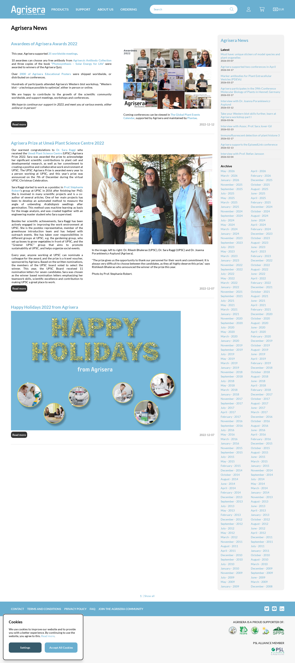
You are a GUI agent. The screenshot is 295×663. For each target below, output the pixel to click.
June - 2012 (258, 528)
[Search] (194, 9)
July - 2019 (227, 354)
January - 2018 (230, 394)
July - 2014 (257, 479)
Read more (19, 124)
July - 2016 (227, 430)
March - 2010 (259, 564)
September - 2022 (232, 269)
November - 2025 (231, 184)
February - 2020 (261, 336)
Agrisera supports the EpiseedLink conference (249, 144)
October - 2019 (260, 345)
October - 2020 (260, 318)
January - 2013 (260, 514)
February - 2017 (231, 416)
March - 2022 (229, 282)
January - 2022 (230, 287)
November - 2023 (231, 238)
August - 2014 (229, 479)
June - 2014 (228, 483)
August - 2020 (259, 323)
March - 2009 (259, 581)
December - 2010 (231, 555)
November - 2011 (231, 541)
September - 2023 (232, 242)
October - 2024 (260, 211)
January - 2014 (260, 492)
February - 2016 (261, 439)
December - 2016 (261, 416)
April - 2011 (228, 550)
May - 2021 (228, 305)
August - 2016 (259, 425)
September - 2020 (232, 323)
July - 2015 (227, 456)
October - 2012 (260, 519)
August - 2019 (259, 349)
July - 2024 (227, 220)
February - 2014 (231, 492)
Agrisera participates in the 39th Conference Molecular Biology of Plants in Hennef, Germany (250, 90)
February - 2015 (231, 465)
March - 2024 (229, 229)
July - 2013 (227, 506)
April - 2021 (258, 305)
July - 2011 (257, 546)
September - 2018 (232, 376)
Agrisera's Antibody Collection (92, 60)
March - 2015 (259, 461)
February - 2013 (231, 514)
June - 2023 (258, 247)
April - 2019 (258, 358)
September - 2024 (232, 215)
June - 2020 (258, 327)
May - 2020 (228, 331)
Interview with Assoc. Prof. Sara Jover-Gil (246, 126)
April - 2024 (258, 224)
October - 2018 (260, 372)
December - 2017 (261, 394)
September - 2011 (262, 541)
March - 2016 (229, 439)
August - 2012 (259, 523)
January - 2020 (230, 340)
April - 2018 (258, 385)
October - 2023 (260, 238)
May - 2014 (258, 483)
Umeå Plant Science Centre (45, 153)
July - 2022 (227, 273)
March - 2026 (229, 175)
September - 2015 (232, 452)
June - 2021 (258, 300)
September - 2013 (232, 501)
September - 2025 (232, 189)
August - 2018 (259, 376)
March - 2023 (229, 256)
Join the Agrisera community (120, 609)
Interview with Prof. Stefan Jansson (242, 153)
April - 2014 (228, 488)
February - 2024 (261, 229)
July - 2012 (227, 528)
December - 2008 (261, 586)
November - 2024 (231, 211)
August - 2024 (259, 215)
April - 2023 (258, 251)
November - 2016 (231, 421)
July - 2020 (227, 327)
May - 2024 (228, 224)
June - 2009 (258, 577)
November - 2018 (231, 372)
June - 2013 (258, 506)
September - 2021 (232, 296)
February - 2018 (261, 389)
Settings (25, 647)
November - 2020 (231, 318)
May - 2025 (228, 198)
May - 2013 (228, 510)
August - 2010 (259, 559)
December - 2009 (261, 568)
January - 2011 (260, 550)
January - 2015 (260, 465)
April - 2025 (258, 198)
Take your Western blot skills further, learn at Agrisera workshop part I (248, 115)
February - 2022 (261, 282)
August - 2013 (259, 501)
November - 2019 (231, 345)
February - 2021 (261, 309)
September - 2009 (262, 572)
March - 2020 (229, 336)
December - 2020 (261, 314)
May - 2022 (228, 278)
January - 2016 (230, 443)
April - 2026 (258, 171)
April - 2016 (258, 434)
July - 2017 (227, 407)
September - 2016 (232, 425)
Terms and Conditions (44, 609)
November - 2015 (231, 448)
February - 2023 (261, 256)
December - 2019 (261, 340)
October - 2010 (260, 555)
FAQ (92, 609)
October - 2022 (260, 265)
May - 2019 (228, 358)
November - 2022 (231, 265)
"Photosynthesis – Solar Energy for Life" (77, 63)
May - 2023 (228, 251)
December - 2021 (261, 287)
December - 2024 (261, 206)
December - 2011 (261, 537)
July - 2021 (227, 300)
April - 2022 (258, 278)
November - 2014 (262, 470)
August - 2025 (259, 189)
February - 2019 (261, 363)
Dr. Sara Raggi (66, 150)
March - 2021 (229, 309)
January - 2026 (230, 180)
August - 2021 (259, 296)
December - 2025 (261, 180)
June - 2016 (258, 430)
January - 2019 (230, 367)
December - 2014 (231, 470)
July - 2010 (227, 564)
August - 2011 (229, 546)
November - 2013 (262, 497)
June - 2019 (258, 354)
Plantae (192, 118)
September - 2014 (262, 474)
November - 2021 (231, 291)
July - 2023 (227, 247)
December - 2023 (261, 233)
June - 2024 (258, 220)
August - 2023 (259, 242)
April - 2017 (228, 412)
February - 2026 (261, 175)
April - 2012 (258, 532)
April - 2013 (258, 510)
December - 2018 (261, 367)
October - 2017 (260, 398)
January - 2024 (230, 233)
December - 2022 (261, 260)
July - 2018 (227, 381)
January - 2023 (230, 260)
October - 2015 (260, 448)
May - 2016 (228, 434)
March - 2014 (259, 488)
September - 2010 (232, 559)
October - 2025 (260, 184)
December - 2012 (231, 519)
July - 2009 (227, 577)
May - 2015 (228, 461)
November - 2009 (231, 572)
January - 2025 (230, 206)
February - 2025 (261, 202)
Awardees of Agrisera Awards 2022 (44, 43)
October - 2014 (230, 474)
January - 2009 (230, 586)
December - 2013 (231, 497)
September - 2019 (232, 349)
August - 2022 (259, 269)
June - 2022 (258, 273)
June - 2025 (258, 193)
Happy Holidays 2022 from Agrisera (44, 306)
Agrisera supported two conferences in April (248, 66)
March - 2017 (259, 412)
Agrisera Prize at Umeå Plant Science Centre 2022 (57, 142)
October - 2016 (260, 421)
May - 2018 (228, 385)
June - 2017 (258, 407)
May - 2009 (228, 581)
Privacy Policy (75, 609)
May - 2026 (228, 171)
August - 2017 (259, 403)
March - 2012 (229, 537)
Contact (17, 609)
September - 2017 (232, 403)
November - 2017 (231, 398)
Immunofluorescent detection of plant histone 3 (250, 135)
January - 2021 (230, 314)
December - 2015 (261, 443)
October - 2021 (260, 291)
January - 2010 (230, 568)
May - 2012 (228, 532)
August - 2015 (259, 452)
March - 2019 (229, 363)
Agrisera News (234, 40)
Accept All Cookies (61, 647)
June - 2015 (258, 456)
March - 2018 (229, 389)
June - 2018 (258, 381)
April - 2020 (258, 331)
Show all (149, 596)
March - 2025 (229, 202)
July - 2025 (227, 193)
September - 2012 (232, 523)
